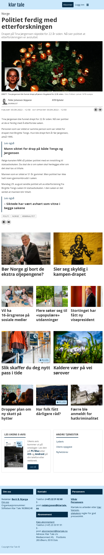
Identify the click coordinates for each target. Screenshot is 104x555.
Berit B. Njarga (20, 499)
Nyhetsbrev (62, 452)
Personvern (77, 502)
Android (39, 454)
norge (15, 216)
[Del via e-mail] (100, 110)
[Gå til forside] (16, 4)
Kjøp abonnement (45, 522)
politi (6, 216)
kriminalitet (28, 216)
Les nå (33, 467)
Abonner (67, 4)
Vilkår (74, 499)
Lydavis (60, 441)
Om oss (5, 502)
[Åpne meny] (88, 4)
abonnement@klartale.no (55, 531)
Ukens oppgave (64, 446)
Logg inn (79, 4)
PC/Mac (35, 450)
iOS (29, 454)
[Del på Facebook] (96, 110)
